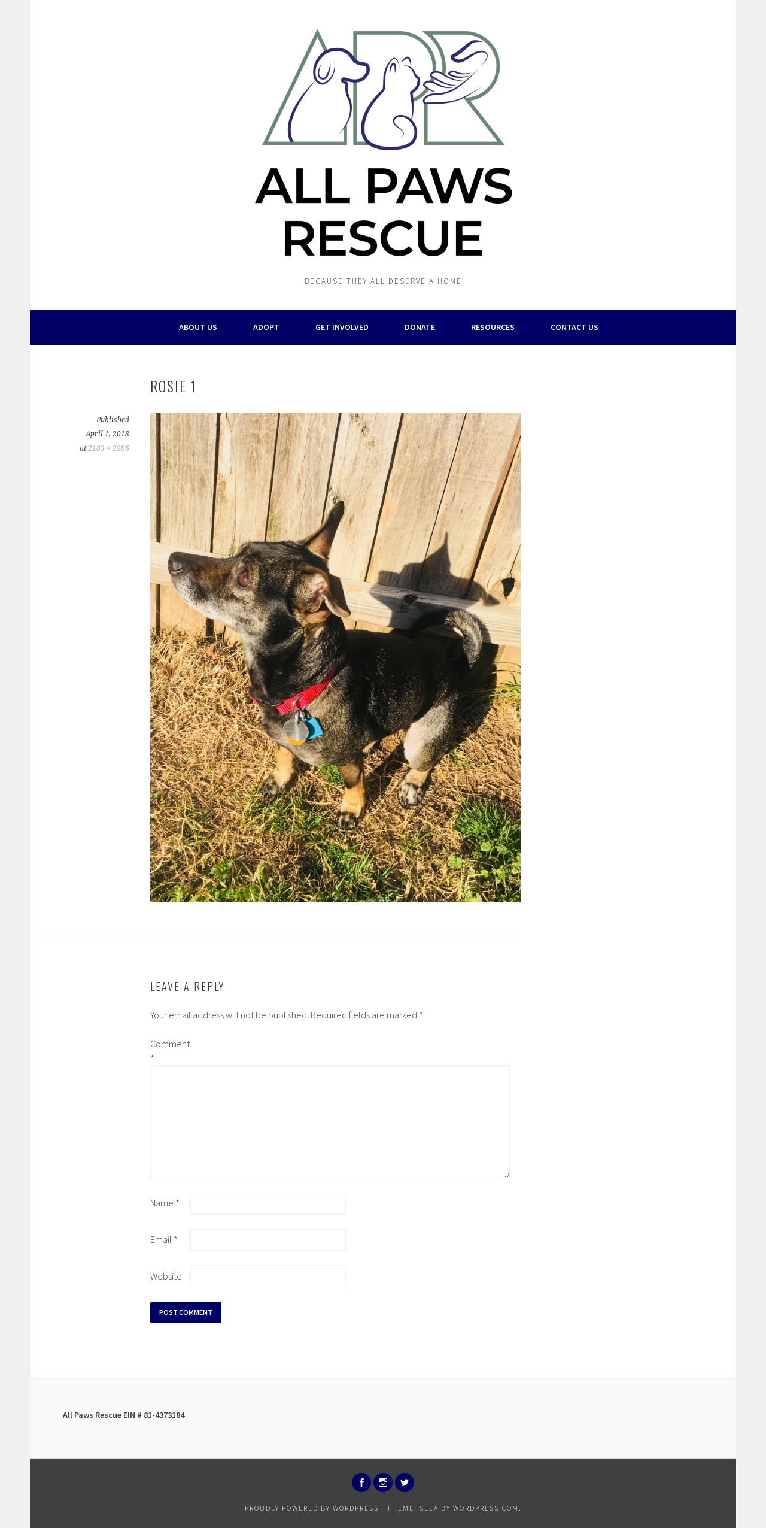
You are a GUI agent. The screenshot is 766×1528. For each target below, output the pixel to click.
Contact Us (574, 327)
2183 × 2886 (108, 448)
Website (166, 1276)
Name (165, 1203)
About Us (198, 327)
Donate (420, 327)
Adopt (266, 327)
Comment (169, 1051)
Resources (493, 327)
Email (164, 1239)
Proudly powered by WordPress (312, 1507)
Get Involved (342, 327)
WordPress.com (486, 1507)
